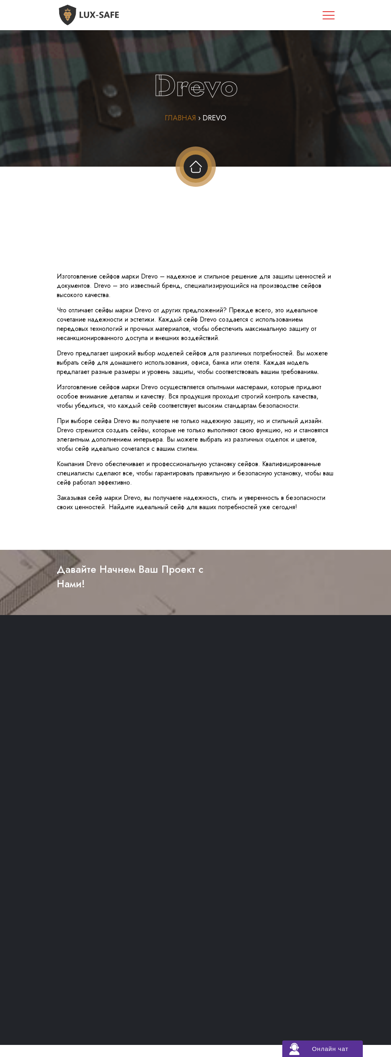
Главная (180, 118)
